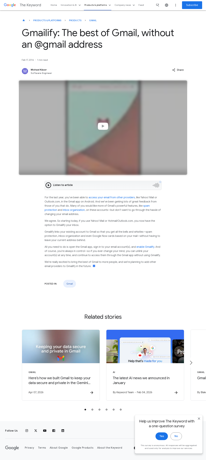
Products (75, 20)
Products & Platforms (47, 20)
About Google (59, 447)
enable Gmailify (145, 247)
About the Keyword (109, 447)
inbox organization (74, 210)
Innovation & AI (71, 5)
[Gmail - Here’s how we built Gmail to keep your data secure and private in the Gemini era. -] (61, 365)
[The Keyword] (24, 20)
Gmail (93, 20)
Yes (159, 439)
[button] (178, 70)
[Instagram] (27, 431)
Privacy (29, 447)
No (173, 439)
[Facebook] (54, 431)
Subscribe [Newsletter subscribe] (192, 5)
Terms (42, 447)
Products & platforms (98, 5)
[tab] (85, 409)
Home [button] (54, 5)
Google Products (82, 447)
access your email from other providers (112, 197)
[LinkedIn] (63, 431)
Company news (125, 5)
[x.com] (36, 431)
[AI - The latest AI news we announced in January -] (145, 365)
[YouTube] (45, 431)
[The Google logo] (12, 448)
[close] (196, 421)
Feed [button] (141, 5)
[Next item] (190, 362)
